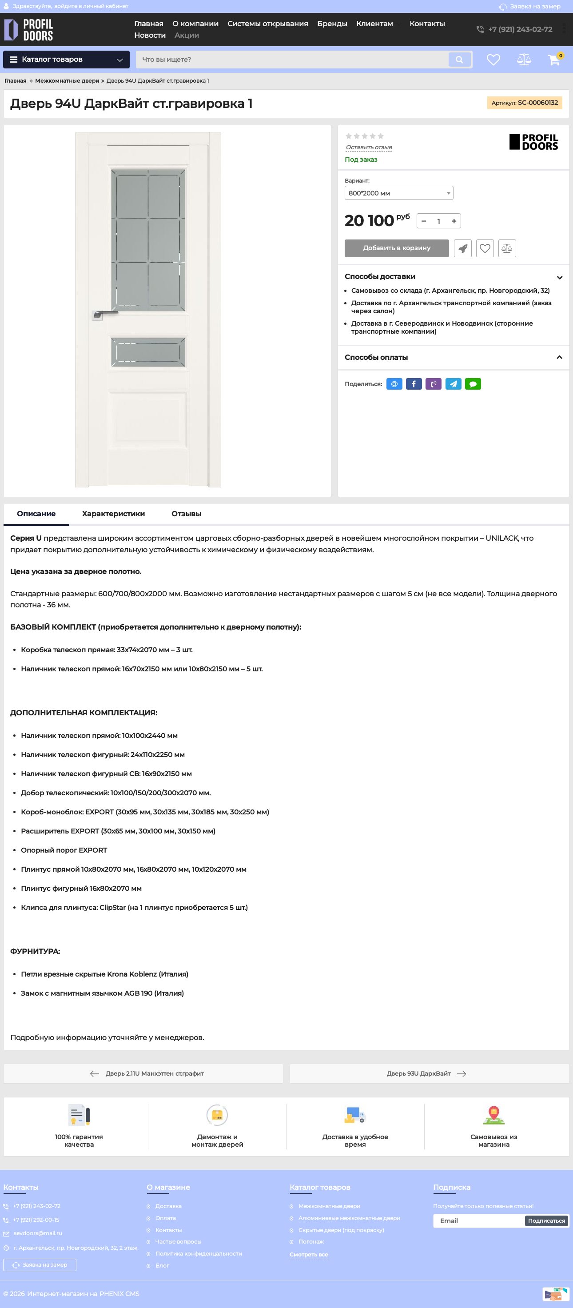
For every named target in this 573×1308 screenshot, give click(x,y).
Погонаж (311, 1241)
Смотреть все (309, 1254)
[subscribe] (501, 1221)
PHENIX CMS (119, 1294)
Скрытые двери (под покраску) (341, 1230)
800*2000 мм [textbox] (369, 193)
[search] (303, 59)
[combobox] (399, 193)
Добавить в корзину (396, 248)
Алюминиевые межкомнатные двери (349, 1218)
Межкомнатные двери (329, 1206)
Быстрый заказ (462, 248)
